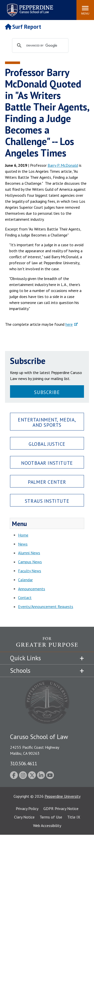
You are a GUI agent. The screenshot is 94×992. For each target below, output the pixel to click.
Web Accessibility (47, 825)
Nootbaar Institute (47, 463)
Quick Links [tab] (25, 658)
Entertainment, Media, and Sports (47, 422)
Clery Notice (24, 817)
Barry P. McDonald (63, 165)
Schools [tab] (20, 670)
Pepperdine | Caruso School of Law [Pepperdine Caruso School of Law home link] (29, 7)
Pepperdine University (62, 796)
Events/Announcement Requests (45, 606)
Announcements (31, 588)
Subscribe (47, 392)
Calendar (25, 579)
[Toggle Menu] (85, 10)
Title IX (73, 817)
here (69, 324)
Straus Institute (47, 501)
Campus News (30, 561)
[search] (45, 46)
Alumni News (29, 552)
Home (23, 535)
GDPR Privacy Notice (60, 808)
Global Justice (47, 444)
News (23, 544)
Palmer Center (47, 482)
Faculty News (29, 570)
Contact (25, 597)
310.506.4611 (23, 763)
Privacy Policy (27, 808)
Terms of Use (51, 817)
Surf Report (23, 26)
